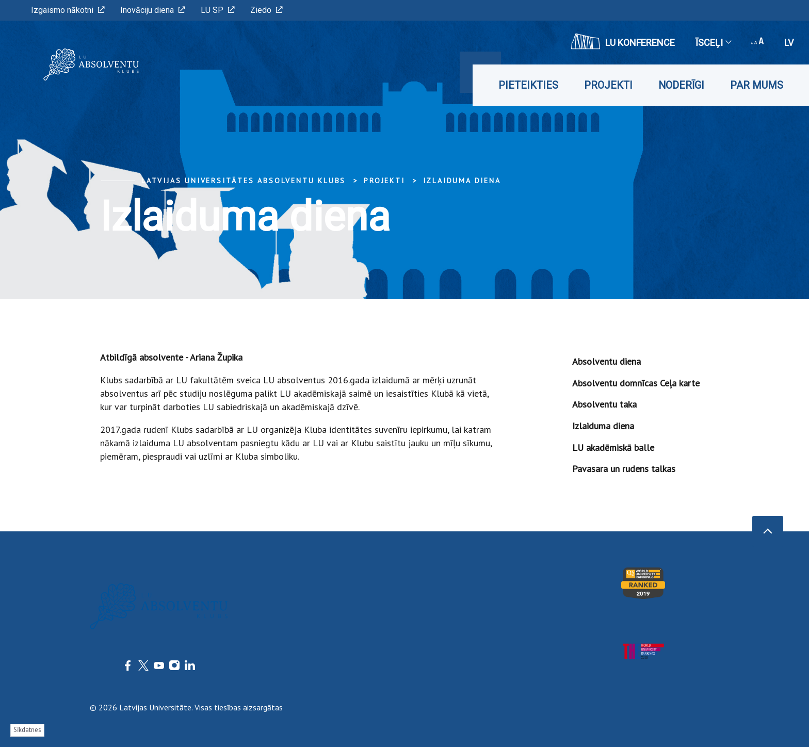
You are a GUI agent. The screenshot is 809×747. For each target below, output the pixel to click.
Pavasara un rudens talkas (623, 469)
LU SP (218, 10)
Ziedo (266, 10)
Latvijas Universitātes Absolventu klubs (243, 180)
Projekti (608, 85)
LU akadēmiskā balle (613, 447)
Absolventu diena (606, 361)
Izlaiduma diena (462, 180)
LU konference (623, 41)
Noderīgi (681, 85)
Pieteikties (528, 85)
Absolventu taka (604, 404)
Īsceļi (713, 42)
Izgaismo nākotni (68, 10)
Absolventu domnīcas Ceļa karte (636, 383)
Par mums (756, 85)
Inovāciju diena (152, 10)
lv (789, 42)
